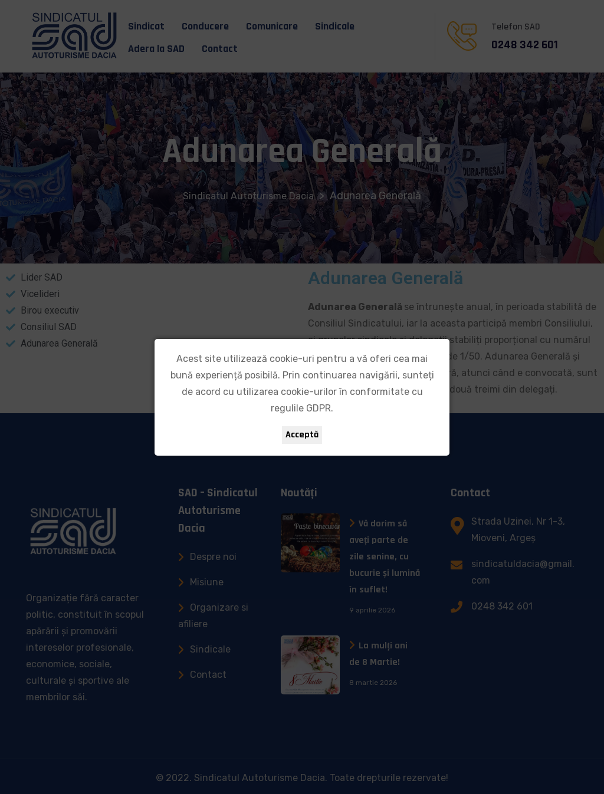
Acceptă (302, 435)
